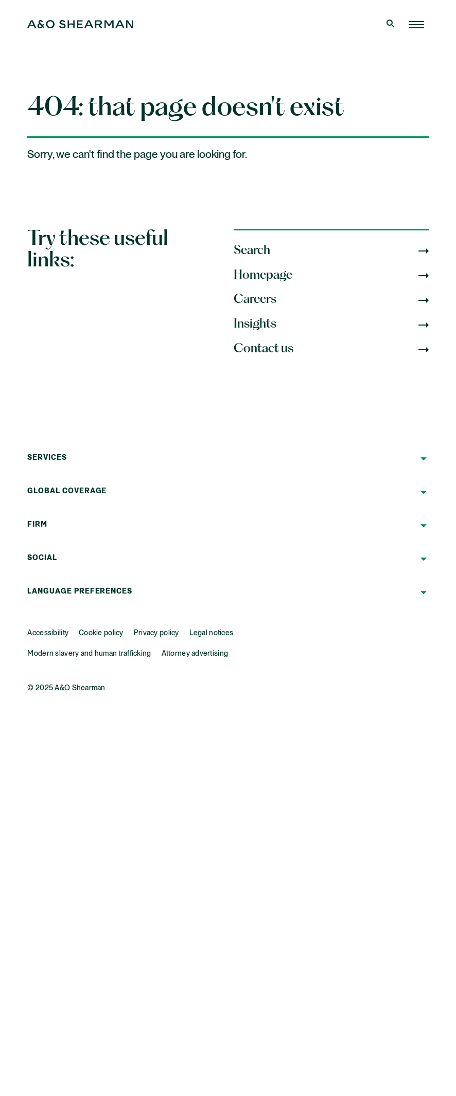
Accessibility (47, 633)
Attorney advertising (195, 654)
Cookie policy (101, 633)
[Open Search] (391, 24)
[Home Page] (416, 24)
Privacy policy (156, 633)
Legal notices (211, 633)
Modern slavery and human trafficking (89, 654)
